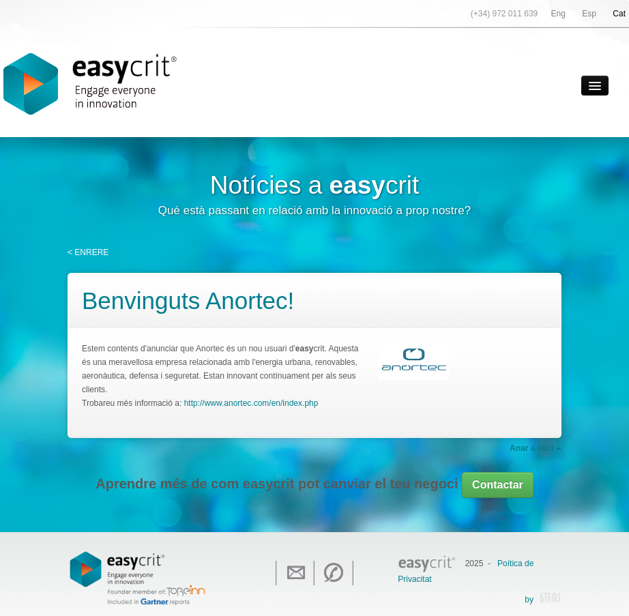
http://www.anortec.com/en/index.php (251, 403)
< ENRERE (88, 252)
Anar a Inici (535, 448)
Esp (589, 13)
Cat (619, 13)
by (542, 600)
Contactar (497, 484)
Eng (558, 13)
